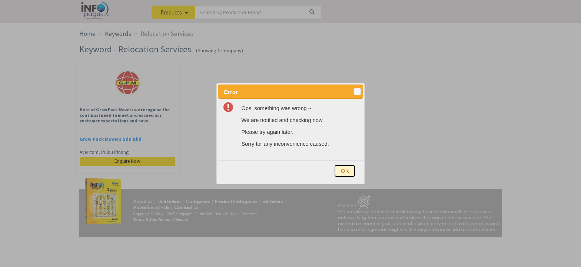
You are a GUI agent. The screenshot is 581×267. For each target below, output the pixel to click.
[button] (357, 91)
